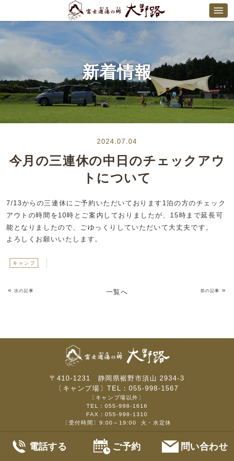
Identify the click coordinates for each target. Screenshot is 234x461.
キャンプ (24, 263)
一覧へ (117, 291)
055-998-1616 (126, 406)
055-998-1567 (154, 388)
